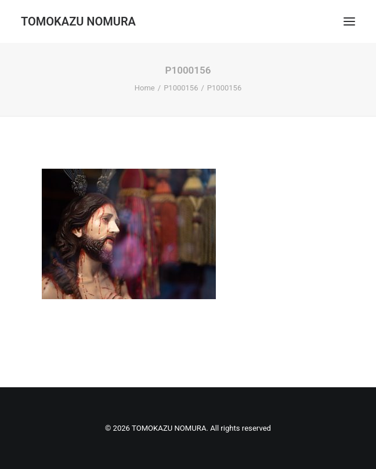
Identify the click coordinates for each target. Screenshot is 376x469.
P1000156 (181, 87)
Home (145, 87)
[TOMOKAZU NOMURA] (78, 21)
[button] (349, 21)
